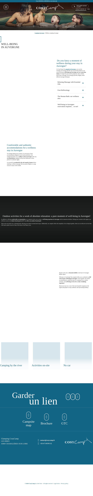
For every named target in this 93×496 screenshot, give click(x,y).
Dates (18, 25)
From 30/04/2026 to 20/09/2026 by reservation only (46, 1)
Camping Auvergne (39, 33)
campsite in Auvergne (70, 69)
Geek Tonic (39, 484)
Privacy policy (64, 484)
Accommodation (44, 25)
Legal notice (57, 484)
